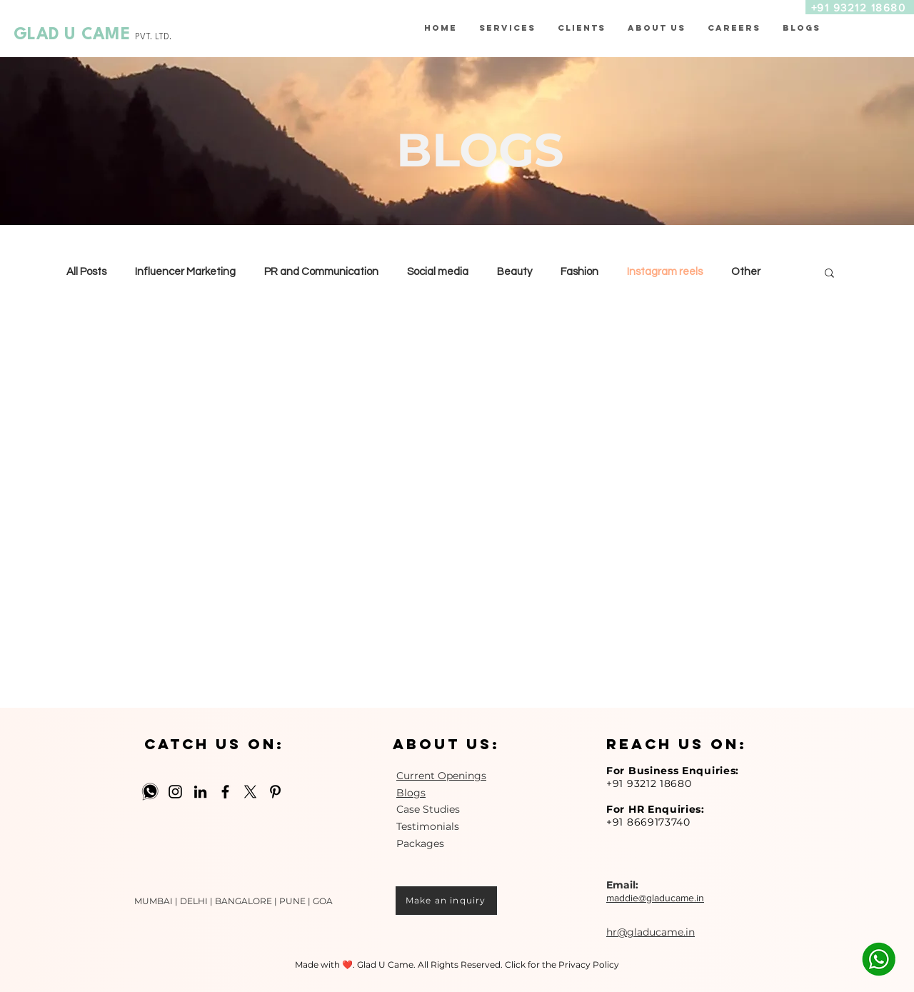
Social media (437, 271)
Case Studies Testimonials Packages (428, 826)
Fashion (579, 271)
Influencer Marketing (185, 271)
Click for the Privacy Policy (562, 964)
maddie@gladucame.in (655, 897)
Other (745, 271)
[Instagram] (175, 792)
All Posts (86, 271)
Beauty (514, 271)
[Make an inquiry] (446, 900)
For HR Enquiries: (655, 809)
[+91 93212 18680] (859, 7)
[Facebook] (225, 792)
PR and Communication (321, 271)
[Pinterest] (275, 792)
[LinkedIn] (200, 792)
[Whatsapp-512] (150, 792)
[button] (581, 28)
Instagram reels (665, 271)
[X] (250, 792)
